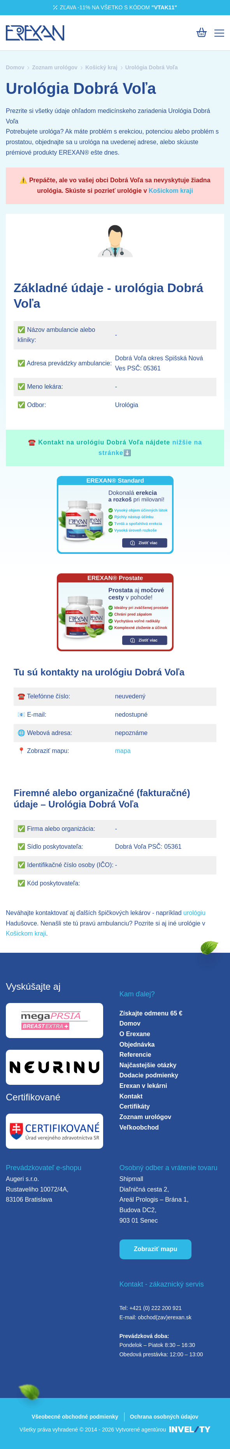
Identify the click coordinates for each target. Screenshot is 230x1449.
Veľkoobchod (139, 1127)
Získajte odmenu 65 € (151, 1013)
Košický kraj (101, 67)
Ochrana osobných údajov (164, 1417)
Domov (15, 67)
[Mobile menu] (219, 33)
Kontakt (131, 1096)
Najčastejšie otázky (148, 1065)
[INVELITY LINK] (190, 1429)
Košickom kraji (171, 190)
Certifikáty (134, 1106)
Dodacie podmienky (148, 1075)
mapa (123, 750)
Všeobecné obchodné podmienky (75, 1417)
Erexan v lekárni (143, 1085)
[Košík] (201, 32)
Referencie (135, 1054)
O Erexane (134, 1034)
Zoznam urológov (54, 67)
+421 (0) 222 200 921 (155, 1308)
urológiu (194, 913)
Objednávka (137, 1044)
